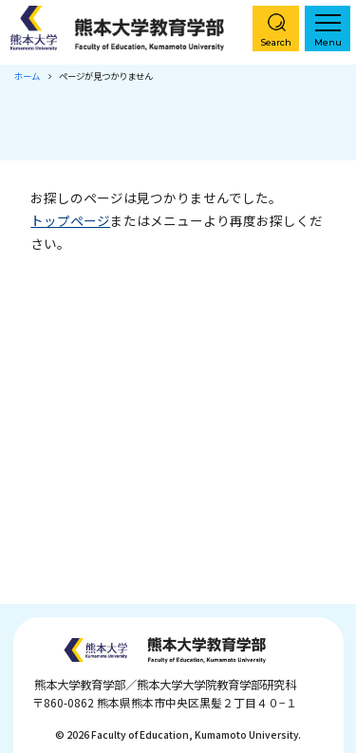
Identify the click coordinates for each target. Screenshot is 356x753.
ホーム (27, 76)
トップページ (70, 220)
